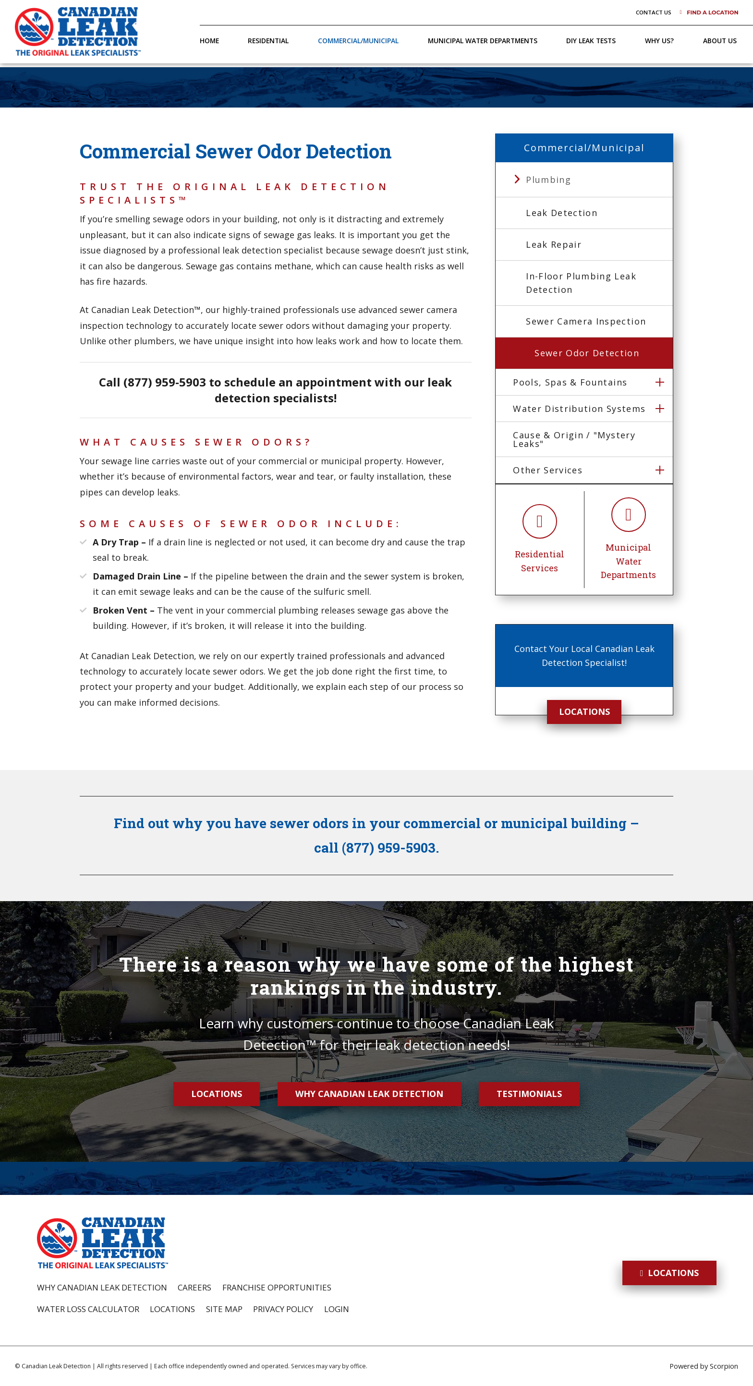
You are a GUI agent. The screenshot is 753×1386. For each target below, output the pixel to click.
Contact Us (653, 12)
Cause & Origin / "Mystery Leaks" (574, 439)
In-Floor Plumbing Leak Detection (581, 283)
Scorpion (724, 1366)
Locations (584, 711)
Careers (194, 1287)
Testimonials (529, 1093)
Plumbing (548, 179)
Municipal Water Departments (482, 40)
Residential (268, 40)
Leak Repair (554, 244)
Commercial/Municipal (358, 40)
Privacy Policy (283, 1308)
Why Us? (659, 40)
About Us (720, 40)
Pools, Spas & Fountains (570, 382)
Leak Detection (561, 212)
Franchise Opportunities (276, 1287)
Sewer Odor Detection (586, 353)
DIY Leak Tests (591, 40)
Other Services (548, 470)
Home (209, 40)
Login (336, 1308)
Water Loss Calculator (88, 1308)
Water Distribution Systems (579, 408)
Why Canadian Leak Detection (369, 1093)
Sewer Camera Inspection (586, 321)
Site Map (224, 1308)
